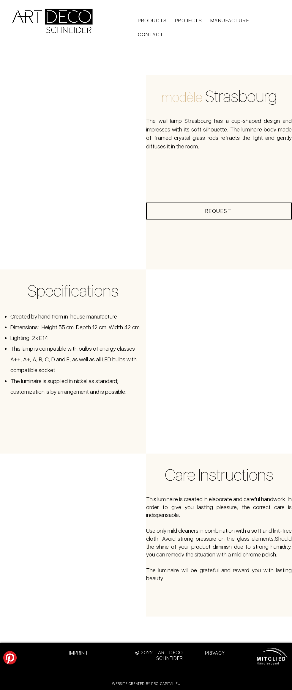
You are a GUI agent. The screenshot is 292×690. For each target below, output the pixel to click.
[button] (73, 172)
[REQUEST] (219, 211)
